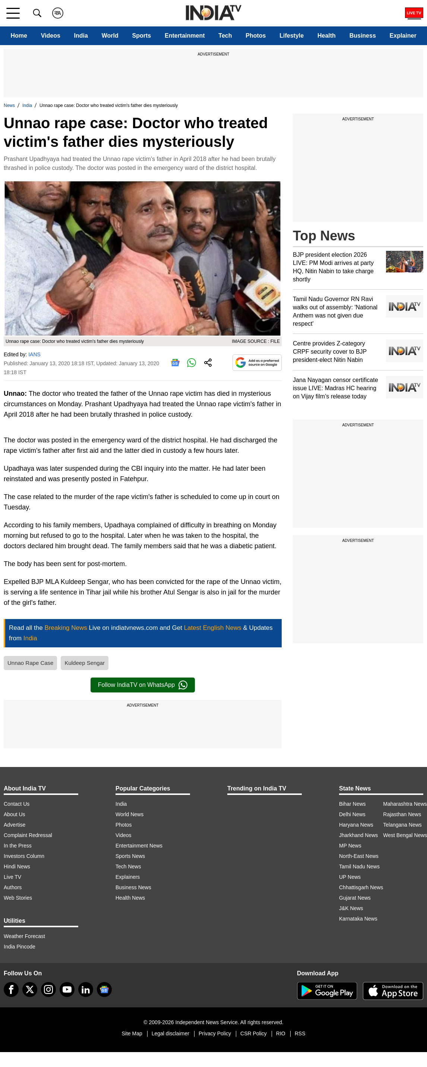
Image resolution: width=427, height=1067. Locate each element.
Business (362, 35)
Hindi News (17, 866)
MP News (350, 846)
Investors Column (24, 856)
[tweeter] (29, 989)
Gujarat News (355, 898)
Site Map (131, 1033)
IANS (34, 354)
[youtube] (67, 989)
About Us (14, 814)
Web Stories (18, 898)
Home (18, 35)
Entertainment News (139, 846)
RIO (280, 1033)
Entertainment (185, 35)
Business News (133, 887)
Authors (13, 887)
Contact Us (16, 804)
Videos (50, 35)
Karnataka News (358, 919)
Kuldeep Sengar (84, 663)
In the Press (18, 846)
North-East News (359, 856)
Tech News (128, 866)
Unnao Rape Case (30, 663)
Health (326, 35)
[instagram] (48, 989)
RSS (300, 1033)
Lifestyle (291, 35)
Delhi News (352, 814)
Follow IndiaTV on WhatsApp (142, 685)
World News (129, 814)
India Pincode (19, 947)
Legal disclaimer (170, 1033)
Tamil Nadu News (359, 866)
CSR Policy (253, 1033)
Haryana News (356, 825)
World (110, 35)
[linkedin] (85, 989)
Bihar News (352, 804)
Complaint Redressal (28, 835)
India (81, 35)
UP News (350, 877)
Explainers (128, 877)
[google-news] (104, 989)
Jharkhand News (358, 835)
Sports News (130, 856)
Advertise (14, 825)
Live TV (12, 877)
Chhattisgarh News (361, 887)
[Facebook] (11, 989)
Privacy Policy (215, 1033)
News (9, 105)
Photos (256, 35)
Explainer (403, 35)
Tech (225, 35)
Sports (141, 35)
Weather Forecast (24, 936)
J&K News (351, 908)
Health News (130, 898)
